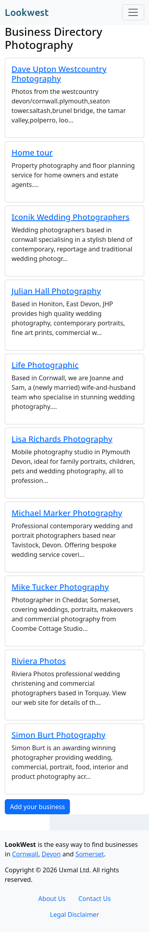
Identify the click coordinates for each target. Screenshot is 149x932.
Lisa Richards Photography (62, 439)
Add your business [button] (37, 806)
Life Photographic (45, 365)
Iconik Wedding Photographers (71, 217)
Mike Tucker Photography (60, 587)
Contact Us (94, 898)
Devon (51, 854)
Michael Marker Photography (67, 513)
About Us (52, 898)
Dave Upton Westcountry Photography (59, 74)
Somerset (89, 854)
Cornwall (25, 854)
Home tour (32, 152)
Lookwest (26, 12)
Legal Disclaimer (74, 914)
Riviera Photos (39, 661)
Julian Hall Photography (56, 291)
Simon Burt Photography (58, 735)
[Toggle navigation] (133, 12)
